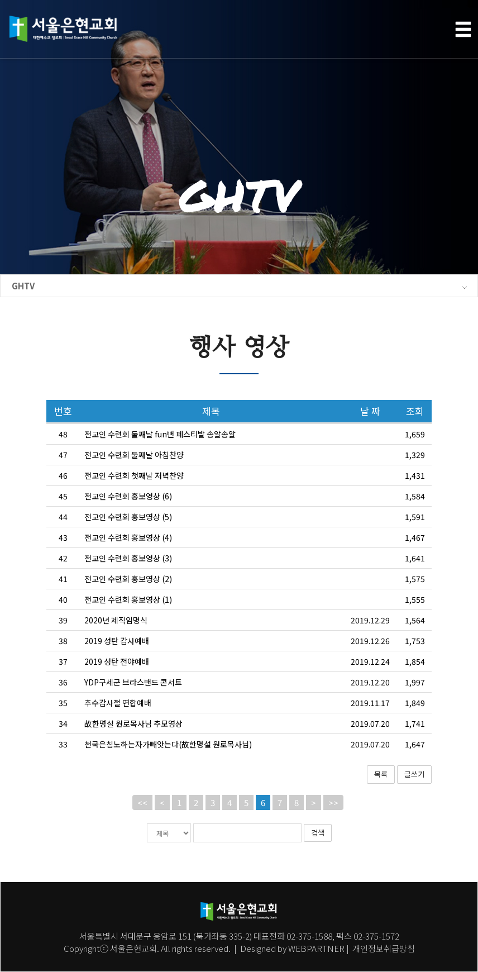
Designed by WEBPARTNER (292, 948)
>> (333, 825)
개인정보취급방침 (383, 948)
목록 (381, 797)
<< (142, 825)
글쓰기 (414, 797)
